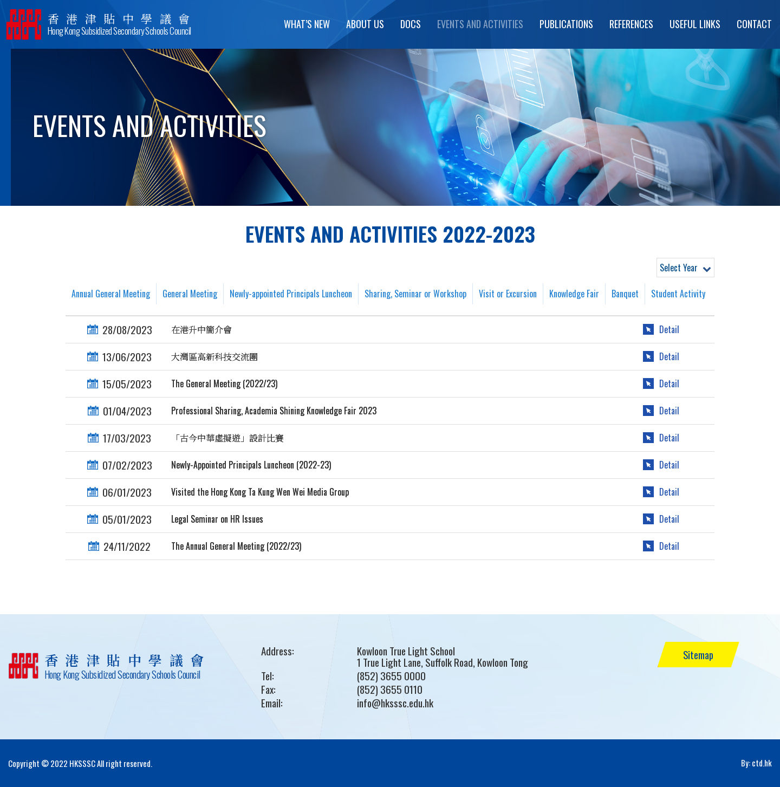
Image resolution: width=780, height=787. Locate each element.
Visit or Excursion (508, 293)
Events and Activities (480, 24)
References (631, 24)
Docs (410, 24)
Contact (754, 24)
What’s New (307, 24)
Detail (669, 329)
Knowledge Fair (574, 293)
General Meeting (189, 293)
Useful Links (695, 24)
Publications (566, 24)
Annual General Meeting (111, 293)
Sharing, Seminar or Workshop (415, 293)
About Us (365, 24)
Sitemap (700, 654)
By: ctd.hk (756, 763)
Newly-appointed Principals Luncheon (291, 293)
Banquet (625, 293)
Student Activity (678, 293)
